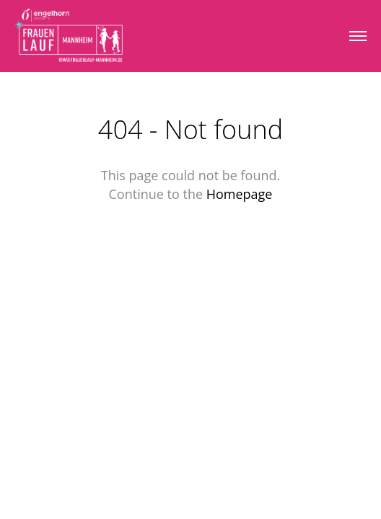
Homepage (239, 194)
